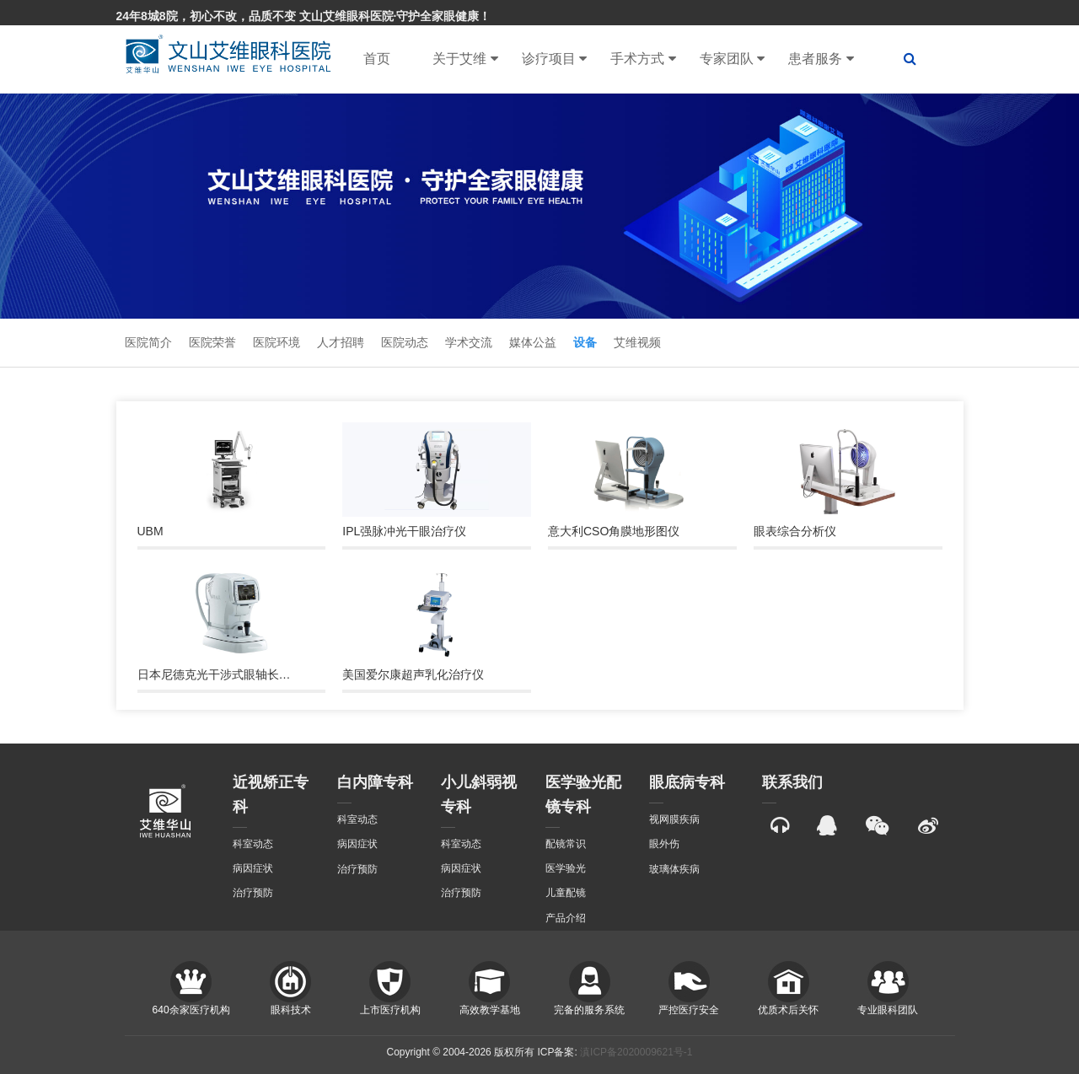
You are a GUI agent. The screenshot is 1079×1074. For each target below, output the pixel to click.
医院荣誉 (212, 342)
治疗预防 (253, 893)
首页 (376, 58)
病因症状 (253, 868)
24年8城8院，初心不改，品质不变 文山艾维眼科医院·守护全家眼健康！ (303, 16)
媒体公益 (532, 342)
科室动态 (253, 844)
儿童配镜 (565, 893)
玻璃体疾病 (674, 869)
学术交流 (468, 342)
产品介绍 (565, 918)
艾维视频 (637, 342)
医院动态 (404, 342)
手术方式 (642, 59)
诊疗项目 (554, 59)
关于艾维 (464, 59)
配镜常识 (565, 844)
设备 (585, 342)
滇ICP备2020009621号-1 (636, 1052)
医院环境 (276, 342)
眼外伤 (664, 844)
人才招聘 (340, 342)
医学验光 (565, 868)
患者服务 (820, 59)
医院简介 (148, 342)
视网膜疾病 (674, 819)
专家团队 (732, 59)
